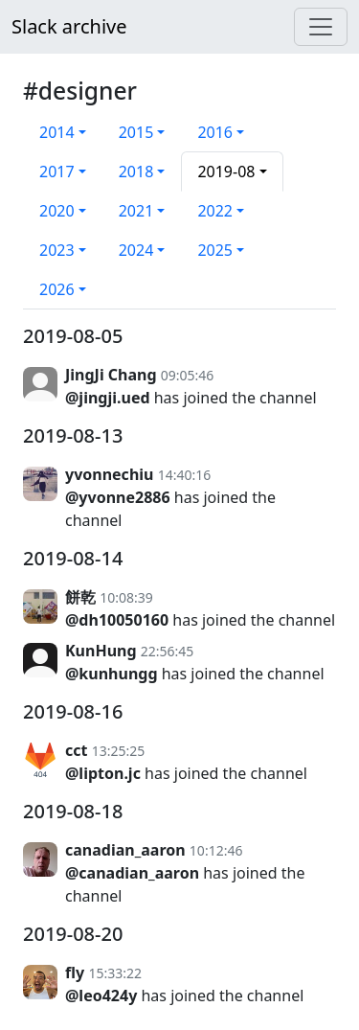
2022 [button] (215, 210)
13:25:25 (119, 751)
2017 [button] (57, 171)
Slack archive (68, 26)
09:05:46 (187, 375)
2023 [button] (57, 250)
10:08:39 (126, 597)
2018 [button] (136, 171)
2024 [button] (136, 250)
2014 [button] (57, 132)
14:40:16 (185, 475)
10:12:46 (216, 850)
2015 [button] (136, 132)
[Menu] (321, 27)
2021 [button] (136, 210)
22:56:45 (167, 651)
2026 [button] (57, 289)
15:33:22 (115, 973)
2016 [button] (215, 132)
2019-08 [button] (226, 171)
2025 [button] (215, 250)
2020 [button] (57, 210)
